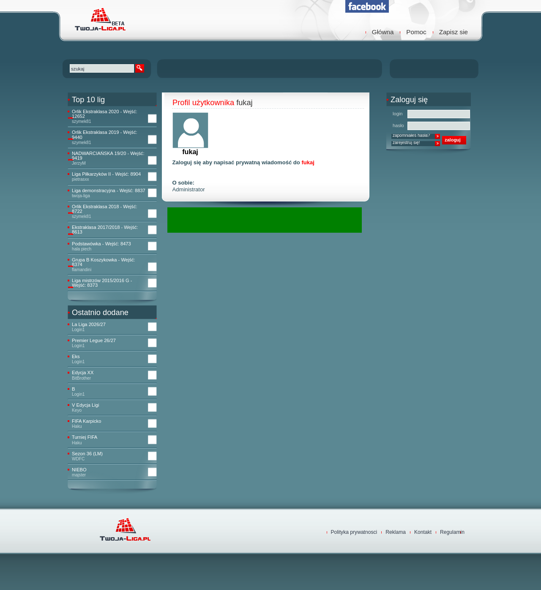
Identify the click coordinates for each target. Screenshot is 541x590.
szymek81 (81, 121)
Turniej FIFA (84, 437)
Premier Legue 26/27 (94, 340)
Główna (383, 31)
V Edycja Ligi (85, 405)
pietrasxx (80, 179)
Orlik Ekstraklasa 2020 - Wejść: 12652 (104, 114)
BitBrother (81, 378)
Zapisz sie (453, 31)
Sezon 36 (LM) (87, 453)
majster (79, 475)
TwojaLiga (99, 19)
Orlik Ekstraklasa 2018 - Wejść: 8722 (104, 209)
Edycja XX (82, 372)
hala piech (81, 249)
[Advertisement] (266, 220)
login (398, 113)
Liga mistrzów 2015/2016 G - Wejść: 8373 (102, 283)
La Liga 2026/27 (89, 324)
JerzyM (79, 163)
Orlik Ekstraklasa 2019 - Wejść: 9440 (104, 134)
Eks (76, 356)
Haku (77, 426)
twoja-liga (81, 195)
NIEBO (79, 470)
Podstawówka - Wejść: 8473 (101, 244)
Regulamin (452, 532)
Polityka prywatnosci (354, 532)
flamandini (81, 269)
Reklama (395, 532)
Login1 (78, 329)
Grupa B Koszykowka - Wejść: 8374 (103, 262)
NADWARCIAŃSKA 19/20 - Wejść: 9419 (108, 155)
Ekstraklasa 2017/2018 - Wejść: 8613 (105, 229)
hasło (398, 125)
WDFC (78, 459)
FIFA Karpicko (86, 421)
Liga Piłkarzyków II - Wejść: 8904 (106, 174)
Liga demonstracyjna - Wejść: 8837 (108, 190)
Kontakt (423, 532)
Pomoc (416, 31)
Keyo (77, 410)
